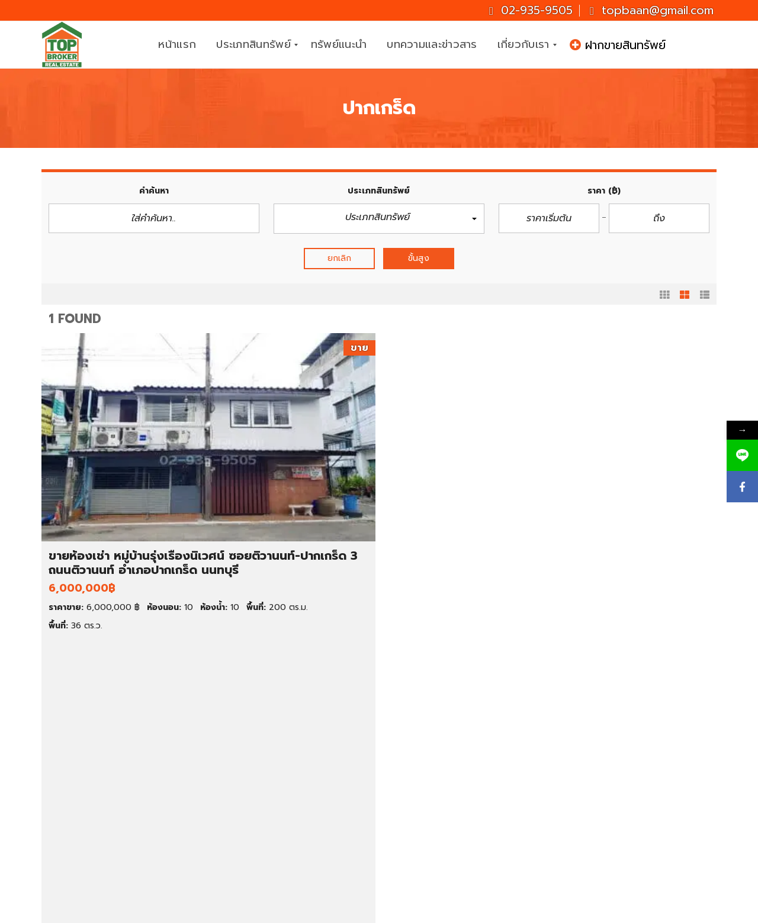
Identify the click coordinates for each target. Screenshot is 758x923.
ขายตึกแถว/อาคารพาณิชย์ (116, 795)
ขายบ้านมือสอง (95, 741)
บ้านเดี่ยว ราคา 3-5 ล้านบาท (295, 741)
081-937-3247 (668, 771)
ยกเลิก (339, 258)
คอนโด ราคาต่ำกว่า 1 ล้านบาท (298, 755)
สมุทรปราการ (439, 808)
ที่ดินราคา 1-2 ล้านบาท (284, 835)
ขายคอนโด (86, 768)
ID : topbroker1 (613, 857)
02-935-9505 (531, 10)
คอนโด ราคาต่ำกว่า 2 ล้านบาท (299, 768)
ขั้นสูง (418, 258)
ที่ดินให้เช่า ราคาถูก (449, 768)
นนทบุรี (427, 795)
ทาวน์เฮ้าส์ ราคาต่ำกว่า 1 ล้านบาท (303, 782)
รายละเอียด (217, 642)
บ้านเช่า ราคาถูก (443, 741)
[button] (379, 219)
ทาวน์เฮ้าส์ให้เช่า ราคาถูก (459, 755)
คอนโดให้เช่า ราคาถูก (453, 728)
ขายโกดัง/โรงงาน (99, 821)
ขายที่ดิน (82, 755)
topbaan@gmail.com (652, 10)
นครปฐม (430, 821)
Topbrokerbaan (614, 828)
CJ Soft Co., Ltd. (489, 911)
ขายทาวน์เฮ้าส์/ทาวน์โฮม (112, 782)
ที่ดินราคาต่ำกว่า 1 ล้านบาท (291, 821)
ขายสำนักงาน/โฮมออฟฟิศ (116, 808)
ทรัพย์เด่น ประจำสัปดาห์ (111, 728)
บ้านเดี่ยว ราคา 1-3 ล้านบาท (294, 728)
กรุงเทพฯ (431, 782)
